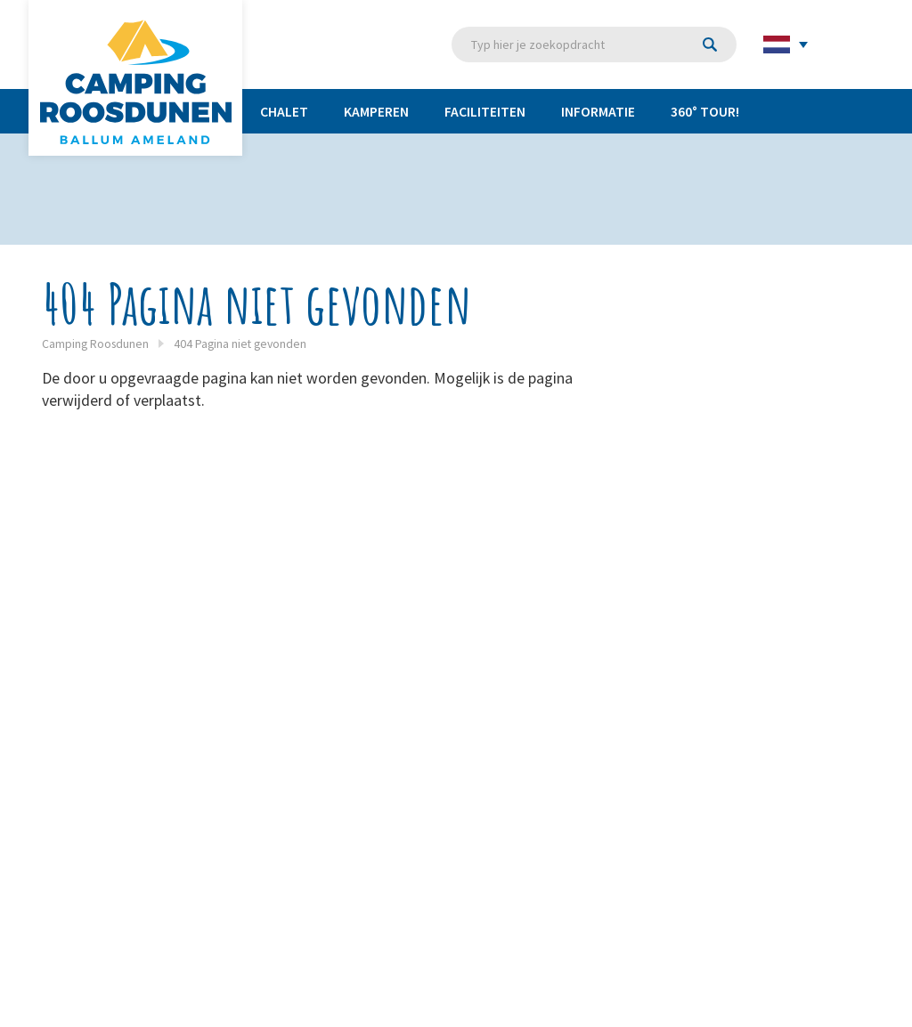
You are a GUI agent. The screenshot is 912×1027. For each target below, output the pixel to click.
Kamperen (376, 111)
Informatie (598, 111)
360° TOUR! (705, 111)
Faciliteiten (484, 111)
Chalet (284, 111)
